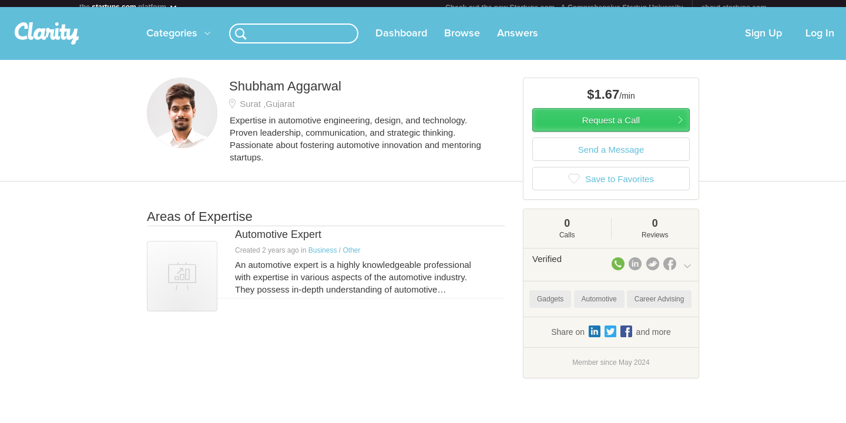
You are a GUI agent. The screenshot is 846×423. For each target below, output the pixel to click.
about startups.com (734, 8)
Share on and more (611, 338)
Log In (819, 40)
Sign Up (763, 40)
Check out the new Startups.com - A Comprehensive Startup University (564, 8)
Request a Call (611, 127)
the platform (128, 7)
